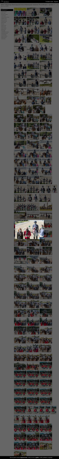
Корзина (56, 1)
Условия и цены (49, 1)
